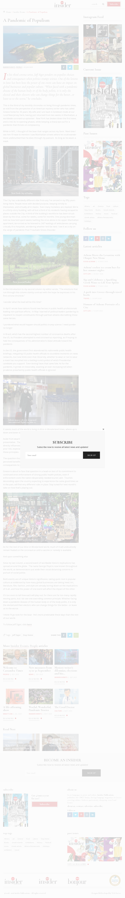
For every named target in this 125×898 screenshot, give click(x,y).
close (103, 429)
